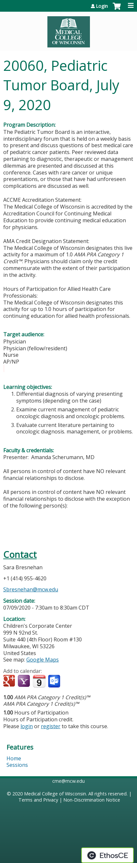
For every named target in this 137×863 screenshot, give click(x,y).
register (50, 726)
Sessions (17, 764)
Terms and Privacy (38, 800)
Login (102, 6)
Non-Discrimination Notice (91, 800)
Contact (20, 554)
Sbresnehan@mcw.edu (30, 589)
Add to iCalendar (39, 681)
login (26, 726)
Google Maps (42, 659)
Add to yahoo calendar (24, 681)
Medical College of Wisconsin (55, 794)
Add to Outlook (54, 681)
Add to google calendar (10, 681)
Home (13, 758)
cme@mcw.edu (68, 781)
